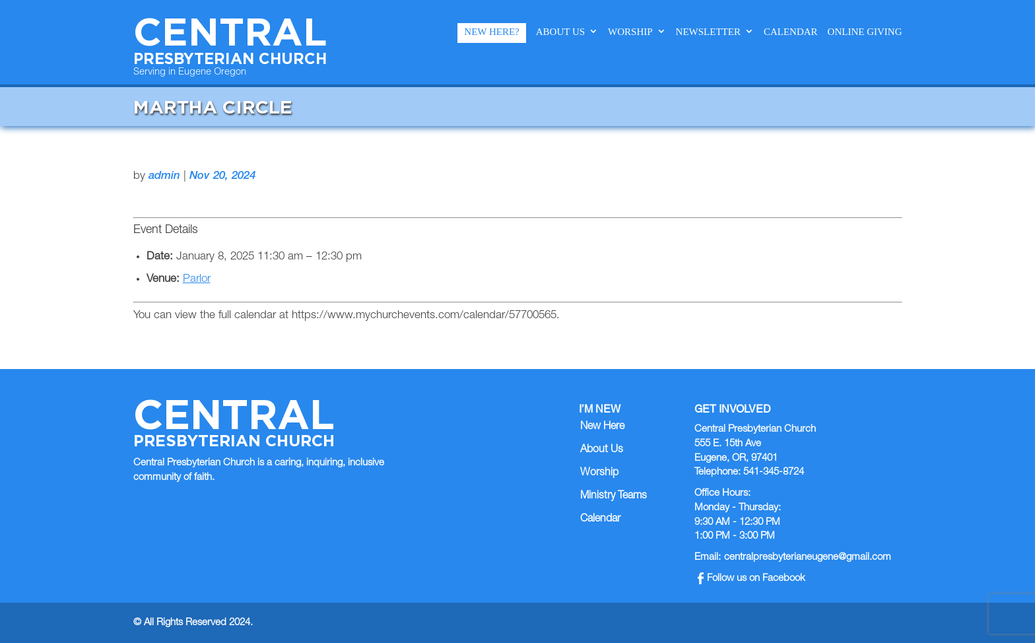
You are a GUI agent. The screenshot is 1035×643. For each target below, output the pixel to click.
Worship (630, 31)
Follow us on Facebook (751, 579)
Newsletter (708, 31)
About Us (560, 31)
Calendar (791, 31)
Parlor (197, 279)
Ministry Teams (613, 496)
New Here (602, 427)
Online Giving (865, 31)
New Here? (491, 31)
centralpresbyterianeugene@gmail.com (807, 557)
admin (164, 176)
